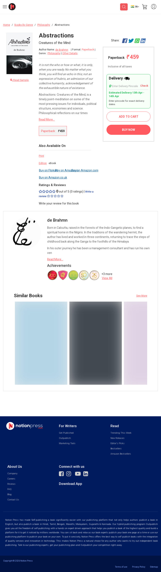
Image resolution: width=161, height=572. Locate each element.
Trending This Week (120, 433)
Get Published (66, 433)
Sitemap (154, 567)
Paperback (123, 57)
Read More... (47, 119)
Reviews (11, 484)
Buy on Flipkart (48, 170)
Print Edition (43, 159)
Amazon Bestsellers (120, 453)
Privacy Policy (138, 567)
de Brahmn (61, 50)
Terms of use (121, 567)
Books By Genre (23, 25)
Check (144, 86)
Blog (9, 494)
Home (6, 25)
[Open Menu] (4, 7)
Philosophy (43, 25)
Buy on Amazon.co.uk (53, 177)
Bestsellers (116, 448)
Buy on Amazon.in (67, 170)
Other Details (70, 53)
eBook (52, 163)
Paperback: (53, 131)
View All (107, 278)
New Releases (117, 438)
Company (12, 473)
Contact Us (13, 499)
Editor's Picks (117, 443)
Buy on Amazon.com (84, 170)
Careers (11, 478)
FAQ (9, 489)
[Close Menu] (28, 39)
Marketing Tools (67, 443)
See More (141, 296)
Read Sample (19, 80)
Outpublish (65, 438)
